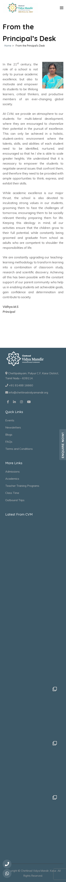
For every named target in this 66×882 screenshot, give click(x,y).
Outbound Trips (14, 500)
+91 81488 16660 (19, 385)
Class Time (12, 493)
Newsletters (13, 427)
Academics (12, 478)
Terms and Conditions (19, 449)
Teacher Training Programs (22, 485)
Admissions (12, 471)
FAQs (8, 441)
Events (9, 420)
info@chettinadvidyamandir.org (26, 392)
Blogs (8, 434)
